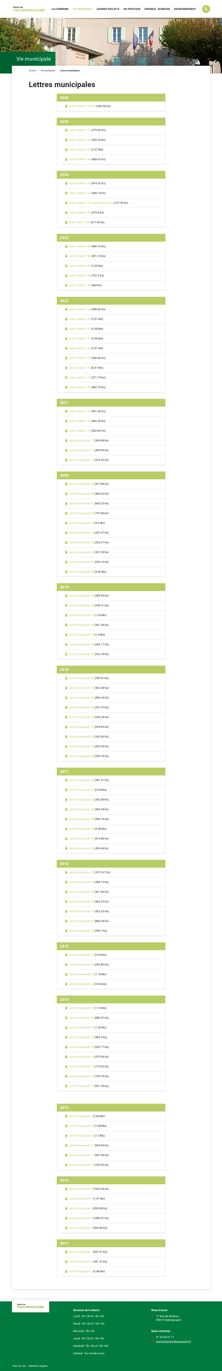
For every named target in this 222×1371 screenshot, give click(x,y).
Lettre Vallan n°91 (80, 212)
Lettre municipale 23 (81, 1008)
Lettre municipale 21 (81, 1027)
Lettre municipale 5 (80, 1218)
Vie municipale (48, 70)
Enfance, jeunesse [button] (157, 9)
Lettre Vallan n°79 (80, 358)
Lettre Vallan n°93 (80, 183)
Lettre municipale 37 (81, 838)
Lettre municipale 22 (81, 1017)
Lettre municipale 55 (81, 634)
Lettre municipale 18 (81, 1056)
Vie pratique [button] (132, 9)
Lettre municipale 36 (81, 848)
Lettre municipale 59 (81, 595)
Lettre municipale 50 (81, 697)
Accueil (32, 70)
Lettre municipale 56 (81, 624)
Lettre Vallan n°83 (80, 319)
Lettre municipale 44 (81, 756)
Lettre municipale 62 (81, 552)
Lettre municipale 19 (81, 1047)
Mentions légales (38, 1366)
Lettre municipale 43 (81, 780)
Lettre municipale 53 (81, 654)
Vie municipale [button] (83, 9)
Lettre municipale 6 (80, 1208)
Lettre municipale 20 (81, 1037)
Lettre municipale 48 (81, 717)
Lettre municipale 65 (81, 523)
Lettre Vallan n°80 (80, 348)
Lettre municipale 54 (81, 644)
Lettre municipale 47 (81, 726)
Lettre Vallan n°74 (80, 421)
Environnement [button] (185, 9)
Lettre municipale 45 (81, 746)
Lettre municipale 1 (80, 1271)
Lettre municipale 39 (81, 819)
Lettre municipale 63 (81, 542)
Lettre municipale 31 (81, 911)
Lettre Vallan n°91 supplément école (91, 202)
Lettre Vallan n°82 (80, 328)
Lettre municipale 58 (81, 605)
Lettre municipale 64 (81, 532)
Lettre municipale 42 (81, 789)
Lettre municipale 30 (81, 921)
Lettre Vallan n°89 (80, 246)
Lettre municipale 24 (81, 984)
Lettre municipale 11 (81, 1155)
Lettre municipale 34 (81, 882)
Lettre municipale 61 (81, 562)
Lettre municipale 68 (81, 493)
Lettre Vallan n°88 (80, 256)
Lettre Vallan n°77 (80, 377)
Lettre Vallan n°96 (80, 139)
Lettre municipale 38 (81, 828)
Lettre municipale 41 (81, 799)
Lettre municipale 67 (81, 503)
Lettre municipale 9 (80, 1116)
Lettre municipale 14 (81, 1125)
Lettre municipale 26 (81, 964)
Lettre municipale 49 (81, 707)
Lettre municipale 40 (81, 809)
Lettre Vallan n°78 (80, 367)
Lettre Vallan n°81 (80, 338)
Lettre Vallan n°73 (80, 430)
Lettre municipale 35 (81, 872)
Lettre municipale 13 (81, 1135)
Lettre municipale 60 (81, 571)
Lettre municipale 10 (81, 1164)
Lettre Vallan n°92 (80, 193)
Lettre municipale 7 (80, 1198)
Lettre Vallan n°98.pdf (82, 106)
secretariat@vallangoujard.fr (173, 1341)
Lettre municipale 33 (81, 891)
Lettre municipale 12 (81, 1145)
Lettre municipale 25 (81, 974)
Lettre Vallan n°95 (80, 149)
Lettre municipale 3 (80, 1251)
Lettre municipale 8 (80, 1188)
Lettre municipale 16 (81, 1076)
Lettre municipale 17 (81, 1066)
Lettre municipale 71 (81, 450)
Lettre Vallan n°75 (80, 411)
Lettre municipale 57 (81, 615)
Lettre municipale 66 (81, 513)
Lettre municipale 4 (80, 1227)
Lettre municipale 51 (81, 687)
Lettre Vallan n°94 (80, 159)
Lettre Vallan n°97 (80, 130)
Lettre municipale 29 (81, 930)
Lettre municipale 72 (81, 440)
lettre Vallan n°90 (79, 222)
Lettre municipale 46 (81, 736)
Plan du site (19, 1366)
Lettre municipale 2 (80, 1261)
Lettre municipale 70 (81, 460)
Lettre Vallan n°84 (80, 309)
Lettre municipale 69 (81, 484)
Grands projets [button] (108, 9)
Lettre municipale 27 (81, 954)
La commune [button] (60, 9)
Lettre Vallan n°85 (80, 285)
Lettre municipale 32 (81, 901)
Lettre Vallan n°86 (80, 275)
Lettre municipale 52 (81, 678)
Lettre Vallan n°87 (80, 265)
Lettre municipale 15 (81, 1086)
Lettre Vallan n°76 (80, 387)
